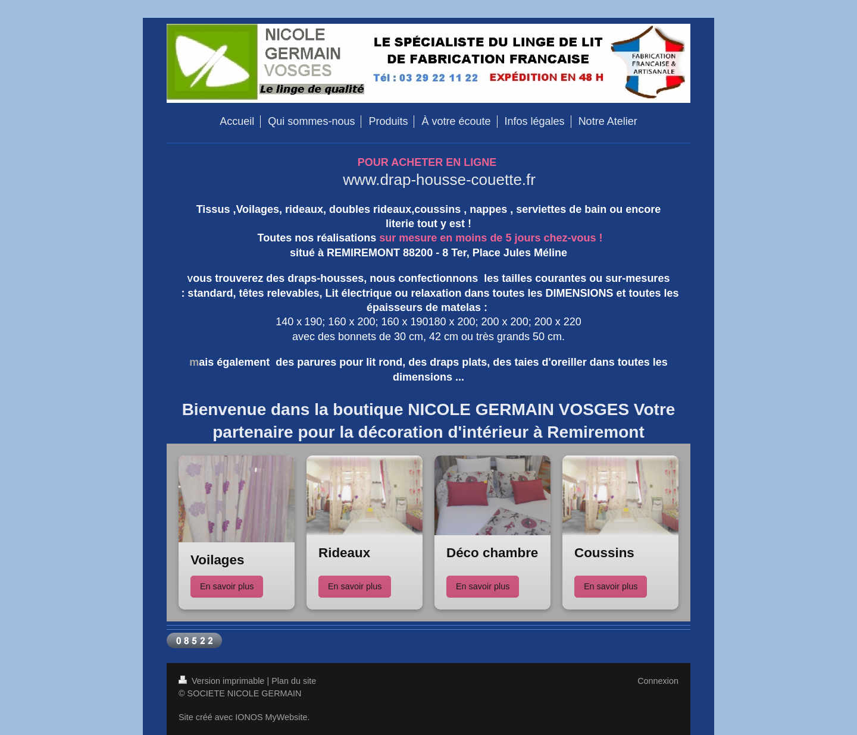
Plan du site (293, 681)
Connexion (657, 681)
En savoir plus (227, 586)
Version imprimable (223, 681)
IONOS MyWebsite (271, 717)
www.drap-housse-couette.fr (439, 180)
